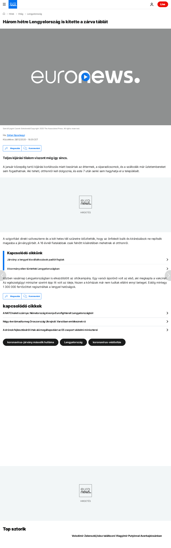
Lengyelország (34, 14)
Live (162, 4)
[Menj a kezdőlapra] (13, 4)
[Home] (4, 14)
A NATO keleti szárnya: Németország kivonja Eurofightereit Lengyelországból (48, 313)
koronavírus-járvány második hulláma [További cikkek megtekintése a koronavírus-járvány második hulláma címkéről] (30, 342)
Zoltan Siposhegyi (16, 135)
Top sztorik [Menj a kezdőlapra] (14, 529)
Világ (20, 14)
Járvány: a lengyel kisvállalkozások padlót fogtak (35, 259)
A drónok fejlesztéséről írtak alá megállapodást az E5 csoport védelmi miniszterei (50, 329)
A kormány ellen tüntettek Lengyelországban (33, 268)
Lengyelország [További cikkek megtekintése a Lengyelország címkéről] (73, 342)
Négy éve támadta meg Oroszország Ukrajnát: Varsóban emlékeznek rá (44, 321)
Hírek (11, 14)
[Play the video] (85, 77)
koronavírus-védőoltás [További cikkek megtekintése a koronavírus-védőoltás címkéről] (107, 342)
